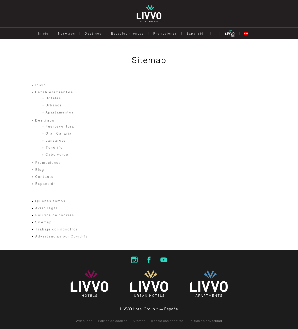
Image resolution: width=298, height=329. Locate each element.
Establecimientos (127, 33)
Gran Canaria (59, 133)
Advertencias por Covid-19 (61, 236)
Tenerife (54, 147)
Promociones (165, 33)
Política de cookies (54, 215)
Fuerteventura (60, 126)
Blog (39, 169)
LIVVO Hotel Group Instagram (134, 260)
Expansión (196, 33)
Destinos (93, 33)
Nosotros (66, 33)
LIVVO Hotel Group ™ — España (149, 309)
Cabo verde (57, 154)
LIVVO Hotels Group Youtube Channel (163, 260)
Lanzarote (56, 140)
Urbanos (54, 105)
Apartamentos (60, 112)
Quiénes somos (50, 201)
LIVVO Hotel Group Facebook (149, 260)
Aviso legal (46, 208)
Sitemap (43, 222)
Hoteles (53, 98)
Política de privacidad (205, 321)
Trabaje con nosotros (56, 229)
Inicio (43, 33)
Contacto (44, 176)
